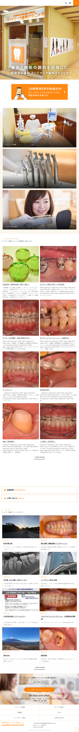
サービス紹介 (59, 707)
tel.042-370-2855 (39, 695)
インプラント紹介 (20, 718)
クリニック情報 (19, 707)
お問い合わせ (59, 718)
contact (69, 3)
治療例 (19, 712)
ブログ (59, 712)
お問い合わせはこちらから (41, 690)
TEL (66, 3)
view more (40, 456)
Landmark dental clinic (9, 3)
